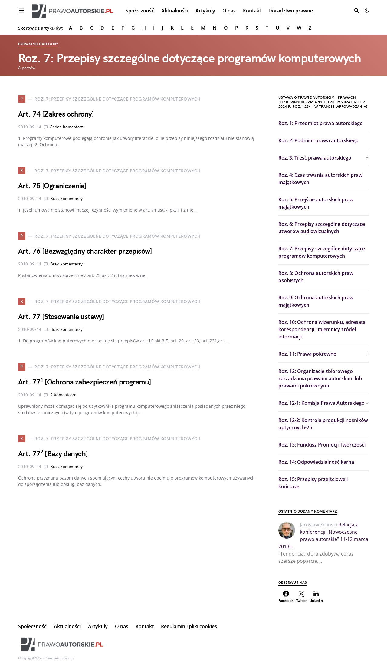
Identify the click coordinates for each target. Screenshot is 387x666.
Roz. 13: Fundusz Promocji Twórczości (322, 444)
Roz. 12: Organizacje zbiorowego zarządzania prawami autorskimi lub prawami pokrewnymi (320, 378)
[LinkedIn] (316, 597)
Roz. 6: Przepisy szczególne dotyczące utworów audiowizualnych (321, 228)
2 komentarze (63, 394)
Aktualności (67, 626)
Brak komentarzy (66, 198)
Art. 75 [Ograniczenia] (52, 186)
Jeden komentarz (66, 127)
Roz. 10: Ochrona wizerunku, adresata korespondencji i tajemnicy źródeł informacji (322, 329)
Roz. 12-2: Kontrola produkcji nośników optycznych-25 (323, 424)
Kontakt (145, 626)
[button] (366, 10)
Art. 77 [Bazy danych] (53, 454)
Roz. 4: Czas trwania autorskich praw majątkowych (320, 179)
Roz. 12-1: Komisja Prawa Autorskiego (321, 403)
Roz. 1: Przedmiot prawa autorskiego (320, 123)
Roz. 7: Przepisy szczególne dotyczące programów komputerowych (321, 252)
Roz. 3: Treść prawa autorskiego (314, 157)
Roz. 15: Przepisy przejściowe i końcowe (313, 483)
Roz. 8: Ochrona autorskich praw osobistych (315, 277)
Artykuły (98, 626)
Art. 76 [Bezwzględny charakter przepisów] (85, 251)
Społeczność (32, 626)
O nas (121, 626)
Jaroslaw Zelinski (318, 524)
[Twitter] (301, 597)
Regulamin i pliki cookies (189, 626)
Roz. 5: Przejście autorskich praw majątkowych (315, 203)
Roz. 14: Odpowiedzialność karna (316, 462)
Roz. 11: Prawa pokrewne (307, 354)
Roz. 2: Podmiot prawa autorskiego (318, 140)
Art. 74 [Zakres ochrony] (56, 114)
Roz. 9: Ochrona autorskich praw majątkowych (315, 301)
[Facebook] (286, 597)
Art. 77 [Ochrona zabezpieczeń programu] (84, 382)
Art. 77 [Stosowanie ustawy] (61, 316)
